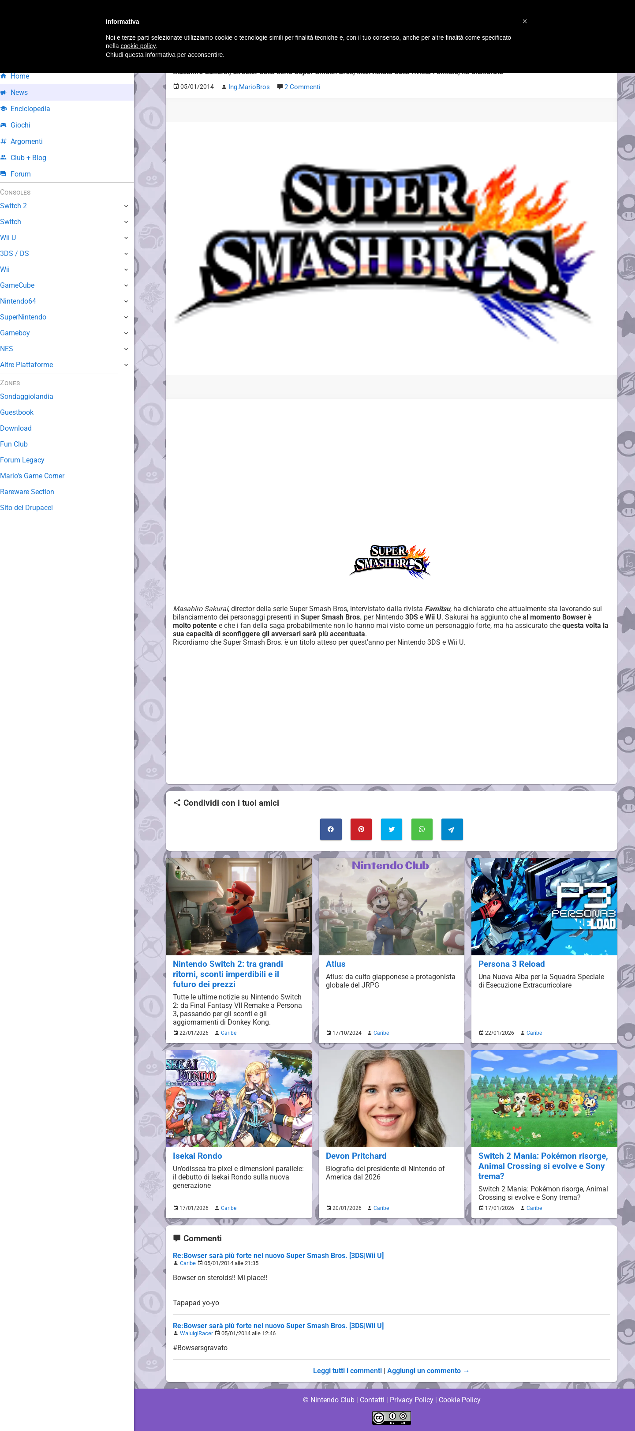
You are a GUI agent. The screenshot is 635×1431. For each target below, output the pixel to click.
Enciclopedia (32, 109)
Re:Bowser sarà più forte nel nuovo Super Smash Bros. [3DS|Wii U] (278, 1255)
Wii (12, 269)
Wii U (15, 237)
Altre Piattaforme (34, 365)
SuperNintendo (30, 317)
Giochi (22, 125)
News (21, 92)
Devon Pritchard (356, 1155)
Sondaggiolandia (33, 396)
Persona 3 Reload (511, 963)
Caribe (227, 1032)
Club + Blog (30, 158)
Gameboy (22, 333)
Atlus (336, 963)
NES (13, 349)
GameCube (24, 285)
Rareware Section (34, 492)
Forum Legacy (29, 460)
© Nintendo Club (328, 1400)
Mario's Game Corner (39, 476)
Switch (17, 222)
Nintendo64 (25, 301)
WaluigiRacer (196, 1333)
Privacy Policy (411, 1400)
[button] (525, 21)
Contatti (372, 1400)
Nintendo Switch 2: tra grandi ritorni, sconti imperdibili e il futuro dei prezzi (238, 973)
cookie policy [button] (137, 45)
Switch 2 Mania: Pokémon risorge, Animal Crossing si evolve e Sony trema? (543, 1165)
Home (22, 76)
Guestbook (24, 412)
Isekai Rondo (197, 1155)
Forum (22, 174)
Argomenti (28, 141)
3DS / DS (21, 253)
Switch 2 (20, 206)
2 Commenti (301, 86)
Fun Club (20, 444)
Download (22, 428)
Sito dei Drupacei (33, 507)
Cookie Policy (459, 1400)
